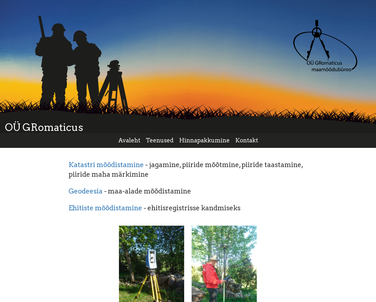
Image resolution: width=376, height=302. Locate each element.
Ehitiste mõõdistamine (105, 208)
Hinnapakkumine (204, 140)
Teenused (160, 140)
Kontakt (246, 140)
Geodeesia (86, 191)
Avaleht (129, 140)
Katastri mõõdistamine (106, 165)
